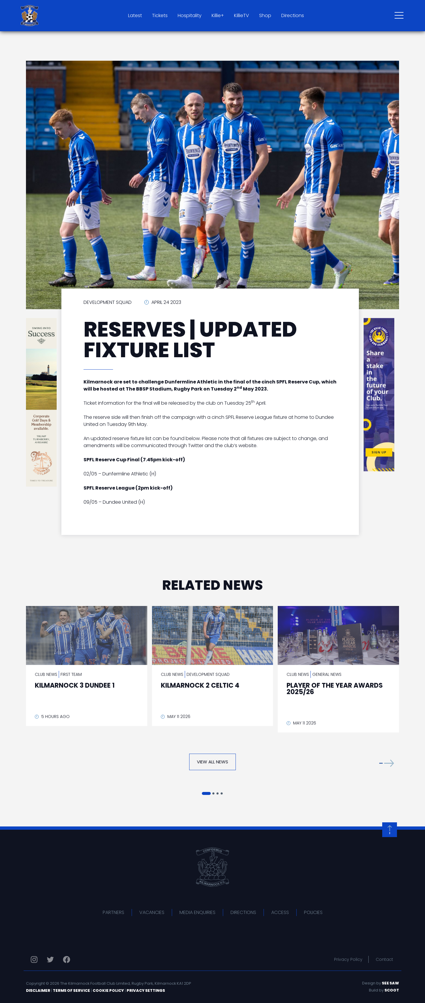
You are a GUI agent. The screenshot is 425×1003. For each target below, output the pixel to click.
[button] (386, 763)
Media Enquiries (197, 912)
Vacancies (151, 912)
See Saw (390, 983)
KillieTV (241, 15)
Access (280, 912)
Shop (265, 15)
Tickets (160, 15)
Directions (292, 15)
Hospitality (190, 15)
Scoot (392, 990)
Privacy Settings (146, 990)
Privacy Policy (348, 959)
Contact (384, 959)
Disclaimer (38, 990)
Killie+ (218, 15)
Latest (135, 15)
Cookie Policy (108, 990)
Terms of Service (71, 990)
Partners (113, 912)
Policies (313, 912)
